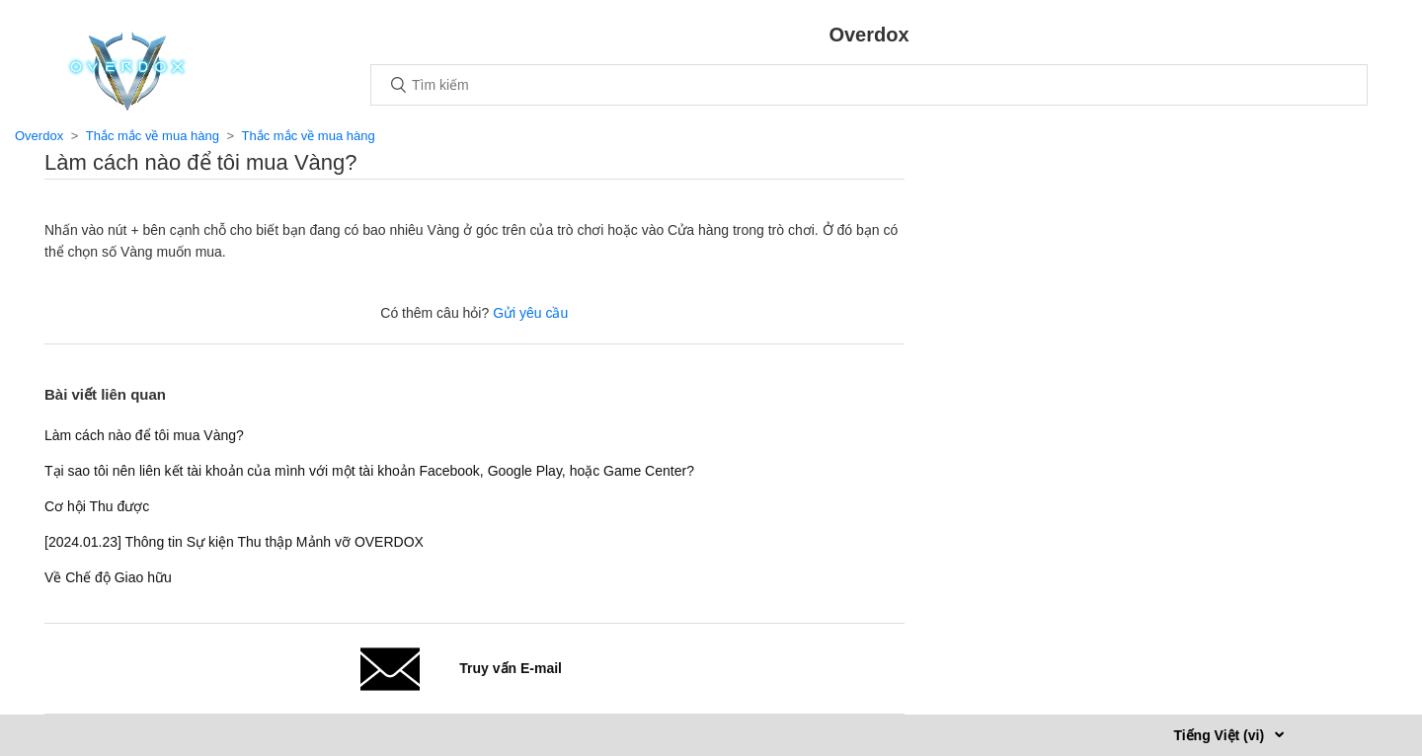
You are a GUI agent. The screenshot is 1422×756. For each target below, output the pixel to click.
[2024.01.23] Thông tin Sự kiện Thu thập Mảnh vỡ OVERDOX (234, 542)
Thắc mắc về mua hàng (152, 135)
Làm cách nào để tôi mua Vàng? (144, 435)
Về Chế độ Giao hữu (108, 577)
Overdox (39, 135)
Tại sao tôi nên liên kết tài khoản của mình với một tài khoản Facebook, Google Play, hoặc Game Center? (369, 471)
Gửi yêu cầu (530, 313)
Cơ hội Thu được (96, 506)
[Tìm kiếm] (869, 85)
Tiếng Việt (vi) (1220, 735)
